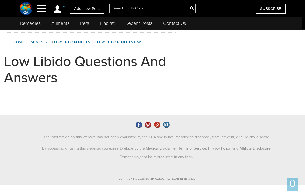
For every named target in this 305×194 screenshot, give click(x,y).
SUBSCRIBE (270, 8)
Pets (84, 23)
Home (19, 42)
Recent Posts (138, 23)
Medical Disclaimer (161, 148)
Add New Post (87, 8)
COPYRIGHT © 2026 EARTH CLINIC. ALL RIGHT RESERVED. (156, 179)
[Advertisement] (239, 72)
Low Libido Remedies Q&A (119, 42)
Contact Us (174, 23)
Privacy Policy (219, 148)
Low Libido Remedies (72, 42)
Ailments (60, 23)
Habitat (107, 23)
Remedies (30, 23)
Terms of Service (192, 148)
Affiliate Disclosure (255, 148)
